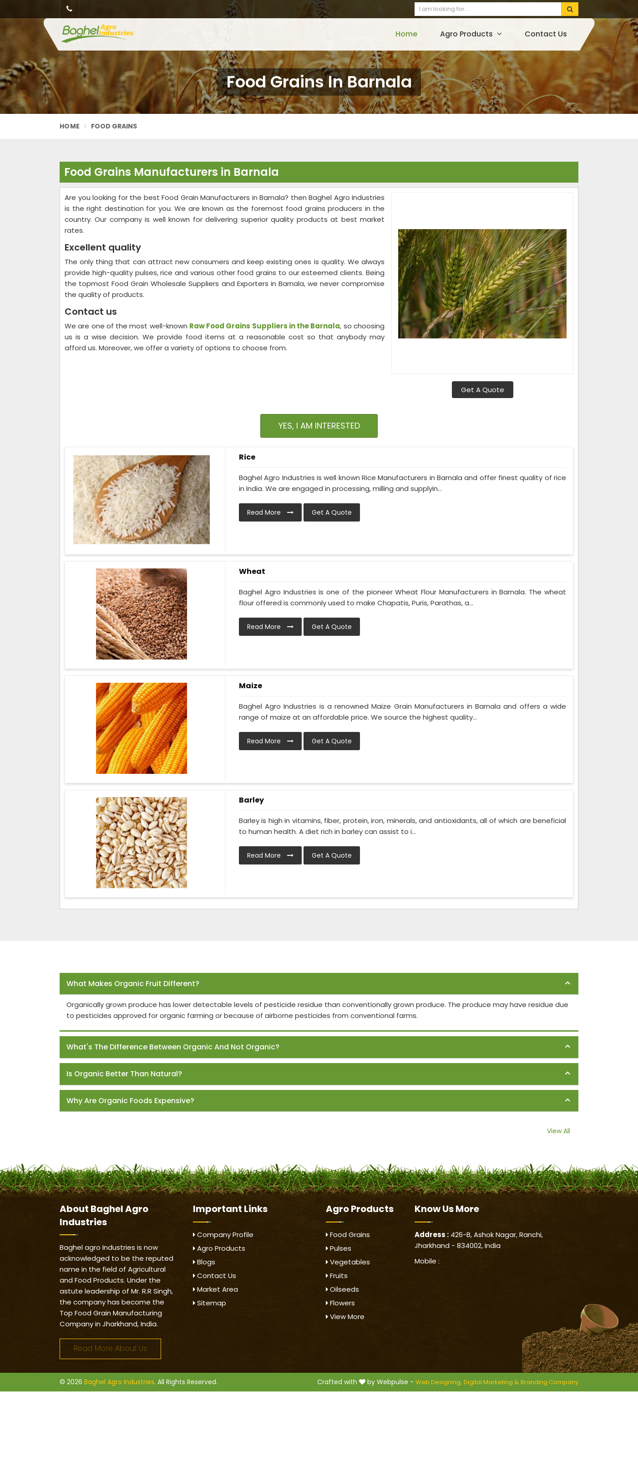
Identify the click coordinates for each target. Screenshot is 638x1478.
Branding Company (549, 1382)
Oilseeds (342, 1289)
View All (558, 1130)
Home (406, 34)
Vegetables (348, 1262)
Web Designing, (438, 1382)
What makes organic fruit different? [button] (132, 983)
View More (345, 1316)
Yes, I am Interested (319, 425)
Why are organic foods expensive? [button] (130, 1100)
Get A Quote (482, 389)
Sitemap (209, 1303)
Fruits (337, 1275)
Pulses (338, 1248)
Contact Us (546, 34)
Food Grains (348, 1234)
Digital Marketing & (491, 1382)
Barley (251, 800)
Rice (247, 457)
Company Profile (223, 1234)
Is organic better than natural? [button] (124, 1074)
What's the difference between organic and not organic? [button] (172, 1047)
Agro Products (471, 34)
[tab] (319, 984)
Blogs (204, 1262)
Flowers (340, 1303)
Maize (250, 685)
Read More (270, 512)
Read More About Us (110, 1348)
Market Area (215, 1289)
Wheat (252, 571)
